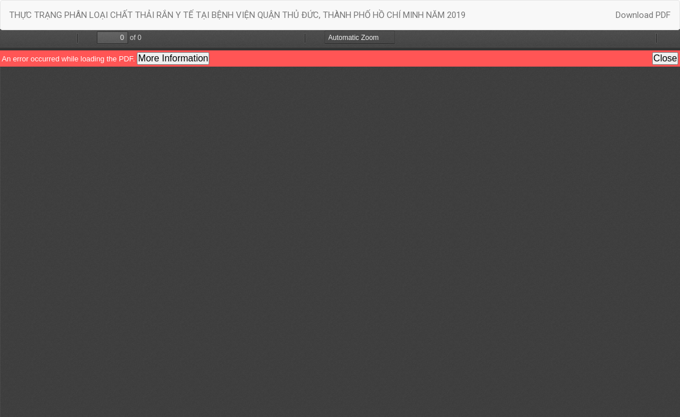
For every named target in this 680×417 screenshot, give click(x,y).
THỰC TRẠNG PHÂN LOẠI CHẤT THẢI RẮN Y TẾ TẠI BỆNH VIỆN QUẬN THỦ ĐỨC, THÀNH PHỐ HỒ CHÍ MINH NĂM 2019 (237, 15)
